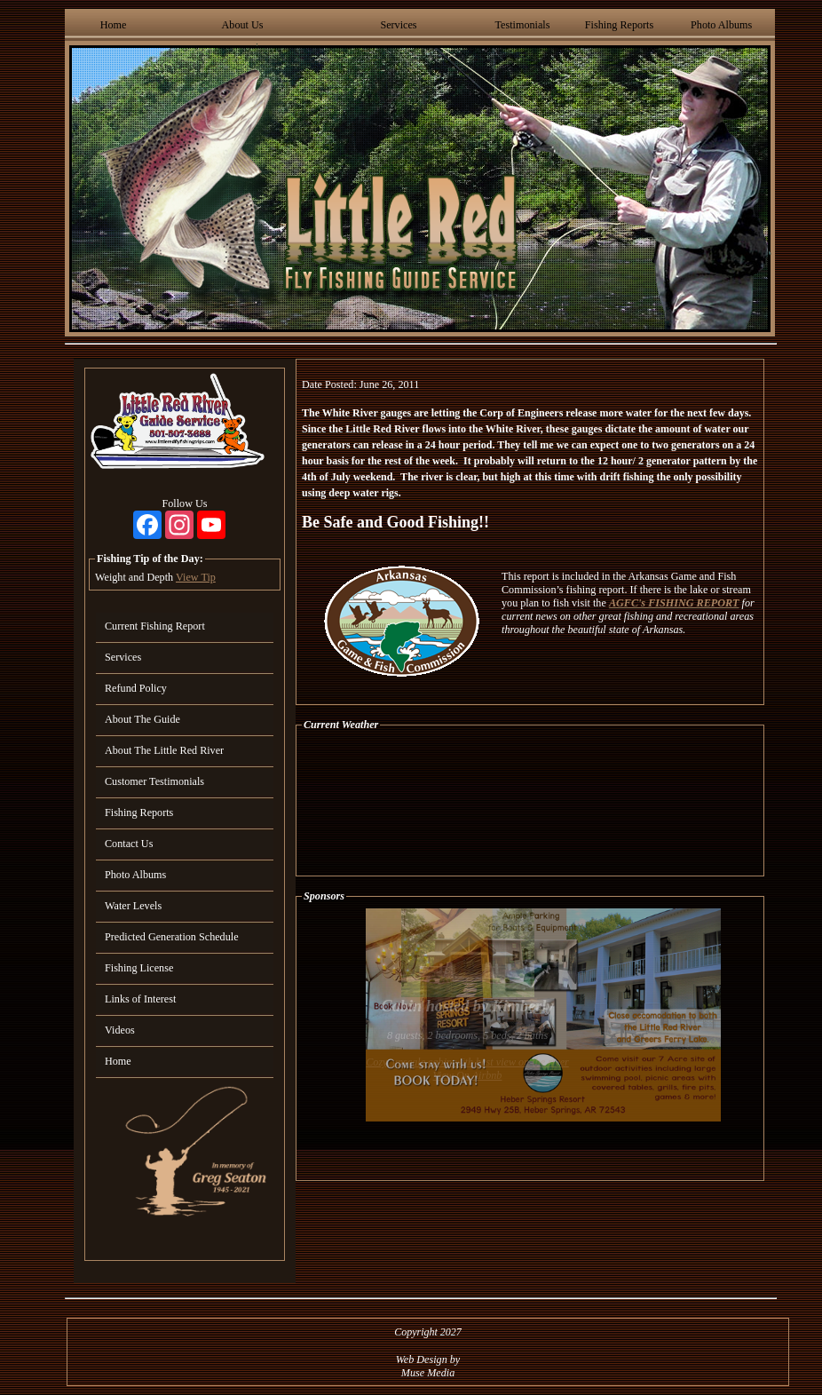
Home (113, 25)
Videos (120, 1030)
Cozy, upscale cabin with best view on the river (467, 1062)
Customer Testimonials (154, 781)
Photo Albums (721, 25)
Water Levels (133, 906)
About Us (243, 25)
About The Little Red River (164, 750)
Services (398, 25)
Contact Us (129, 843)
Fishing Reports (619, 25)
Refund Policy (136, 688)
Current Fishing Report (155, 626)
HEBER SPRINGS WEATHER (530, 803)
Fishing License (139, 968)
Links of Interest (140, 999)
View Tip (196, 577)
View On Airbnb (467, 1075)
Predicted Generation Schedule (172, 937)
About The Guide (142, 719)
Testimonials (521, 25)
